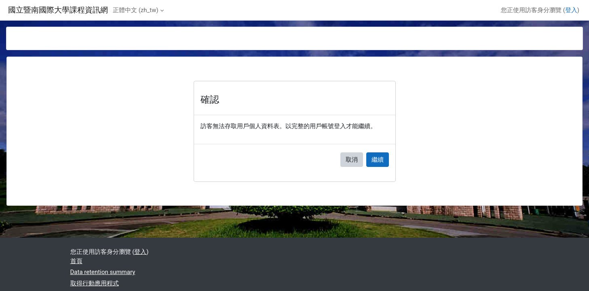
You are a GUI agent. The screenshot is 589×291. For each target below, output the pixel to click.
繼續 (378, 159)
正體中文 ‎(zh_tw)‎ (135, 10)
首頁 (76, 261)
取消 (352, 159)
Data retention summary (102, 272)
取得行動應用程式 (94, 283)
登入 (571, 10)
